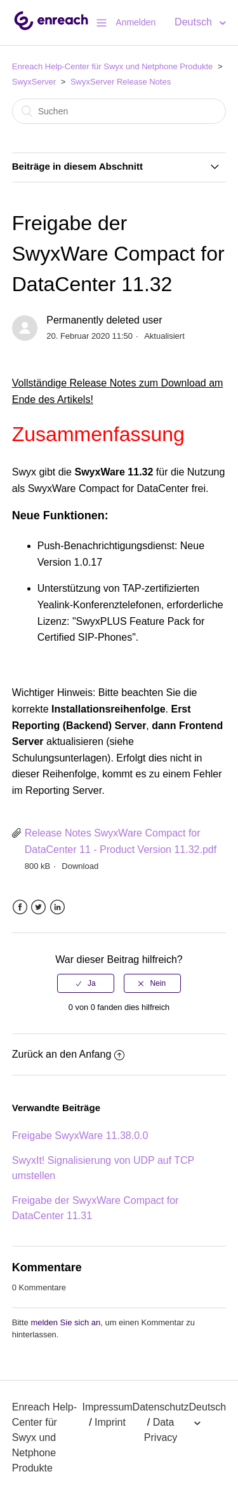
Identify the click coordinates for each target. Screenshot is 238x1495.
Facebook (20, 907)
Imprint (110, 1422)
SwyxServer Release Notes (120, 81)
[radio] (85, 983)
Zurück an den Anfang (68, 1054)
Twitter (38, 907)
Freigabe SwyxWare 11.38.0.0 (80, 1135)
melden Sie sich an (65, 1322)
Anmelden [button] (135, 22)
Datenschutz (161, 1407)
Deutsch (195, 22)
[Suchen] (119, 111)
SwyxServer (34, 81)
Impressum (107, 1407)
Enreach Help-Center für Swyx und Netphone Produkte (112, 66)
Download (80, 866)
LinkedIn (57, 907)
